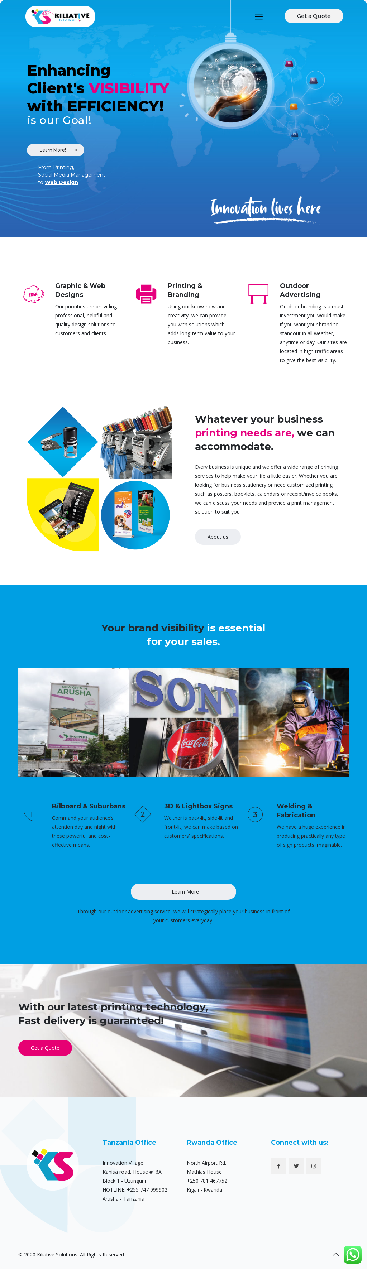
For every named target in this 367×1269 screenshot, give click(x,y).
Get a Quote (314, 16)
